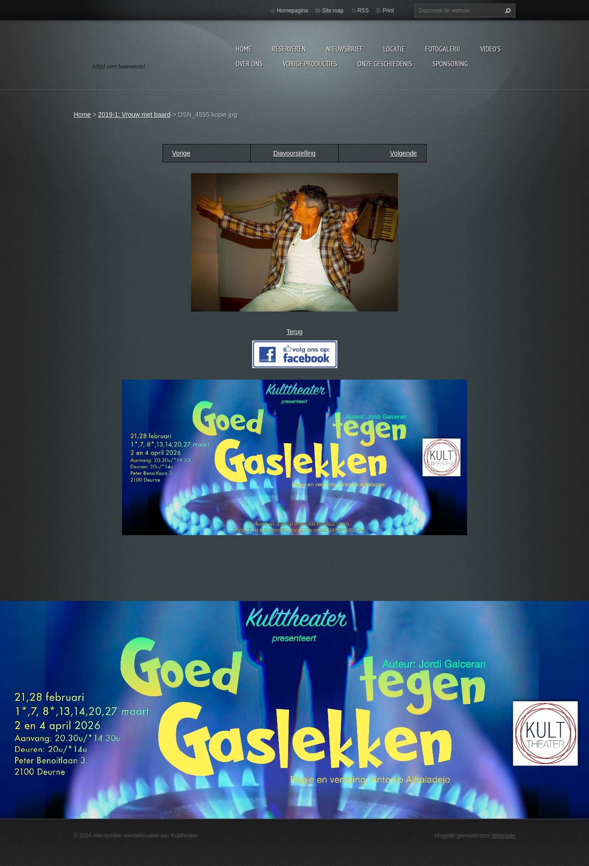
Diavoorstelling (294, 153)
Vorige (181, 153)
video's (490, 48)
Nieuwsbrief (344, 48)
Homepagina (292, 10)
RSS (363, 10)
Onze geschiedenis (385, 63)
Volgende (403, 153)
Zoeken (507, 10)
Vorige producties (310, 63)
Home (244, 48)
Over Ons (249, 63)
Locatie (394, 48)
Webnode (503, 835)
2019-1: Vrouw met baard (134, 114)
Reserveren (289, 48)
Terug (294, 331)
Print (388, 10)
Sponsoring (450, 63)
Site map (332, 10)
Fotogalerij (442, 48)
